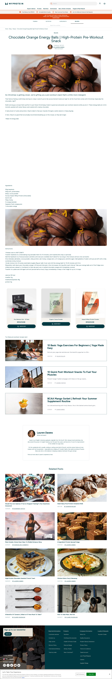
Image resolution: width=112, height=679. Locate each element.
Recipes (77, 21)
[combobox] (73, 3)
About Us (82, 634)
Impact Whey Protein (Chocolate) (20, 195)
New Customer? (68, 652)
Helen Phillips (61, 356)
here (51, 454)
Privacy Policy (83, 645)
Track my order (53, 652)
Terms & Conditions (85, 648)
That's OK (91, 674)
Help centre (52, 641)
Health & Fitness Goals (70, 641)
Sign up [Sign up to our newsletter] (8, 634)
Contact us (52, 638)
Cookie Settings (8, 655)
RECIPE (56, 32)
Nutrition (45, 8)
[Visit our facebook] (8, 665)
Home (6, 28)
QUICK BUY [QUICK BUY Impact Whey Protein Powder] (90, 326)
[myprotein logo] (14, 3)
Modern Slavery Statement (87, 641)
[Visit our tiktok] (11, 665)
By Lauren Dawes (58, 47)
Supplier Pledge (84, 663)
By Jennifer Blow (70, 506)
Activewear (53, 8)
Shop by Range (68, 645)
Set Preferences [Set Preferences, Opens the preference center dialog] (80, 674)
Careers (82, 659)
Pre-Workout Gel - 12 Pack (21, 319)
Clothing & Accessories (70, 638)
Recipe (14, 28)
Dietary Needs (68, 648)
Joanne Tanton (61, 383)
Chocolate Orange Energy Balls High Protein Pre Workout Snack (32, 28)
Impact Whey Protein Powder (90, 319)
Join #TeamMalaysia (85, 656)
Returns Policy (52, 645)
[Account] (100, 4)
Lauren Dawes (60, 409)
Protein (39, 8)
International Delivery (54, 648)
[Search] (51, 3)
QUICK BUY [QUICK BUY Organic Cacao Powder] (56, 324)
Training (35, 21)
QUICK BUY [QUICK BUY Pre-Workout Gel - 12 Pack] (21, 326)
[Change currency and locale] (22, 659)
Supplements (63, 21)
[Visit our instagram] (4, 665)
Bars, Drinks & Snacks (65, 8)
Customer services (54, 634)
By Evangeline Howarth (20, 545)
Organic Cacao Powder (56, 319)
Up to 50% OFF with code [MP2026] (56, 16)
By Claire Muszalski (18, 617)
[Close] (109, 674)
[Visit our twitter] (18, 665)
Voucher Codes (102, 634)
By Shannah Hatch (18, 508)
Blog (10, 28)
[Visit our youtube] (15, 665)
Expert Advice (31, 8)
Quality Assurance (85, 638)
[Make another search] (56, 25)
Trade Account (84, 652)
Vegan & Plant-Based (79, 8)
